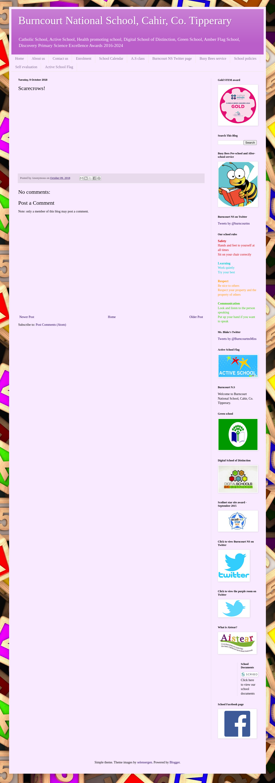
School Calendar (111, 58)
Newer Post (26, 317)
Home (19, 58)
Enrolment (83, 58)
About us (38, 58)
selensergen (144, 762)
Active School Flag (59, 67)
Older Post (196, 317)
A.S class (138, 58)
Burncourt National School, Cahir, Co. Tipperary (125, 20)
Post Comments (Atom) (51, 324)
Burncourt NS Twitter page (172, 58)
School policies (245, 58)
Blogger (175, 762)
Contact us (60, 58)
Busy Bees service (213, 58)
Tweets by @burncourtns (234, 223)
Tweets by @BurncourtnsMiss (237, 339)
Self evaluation (26, 67)
